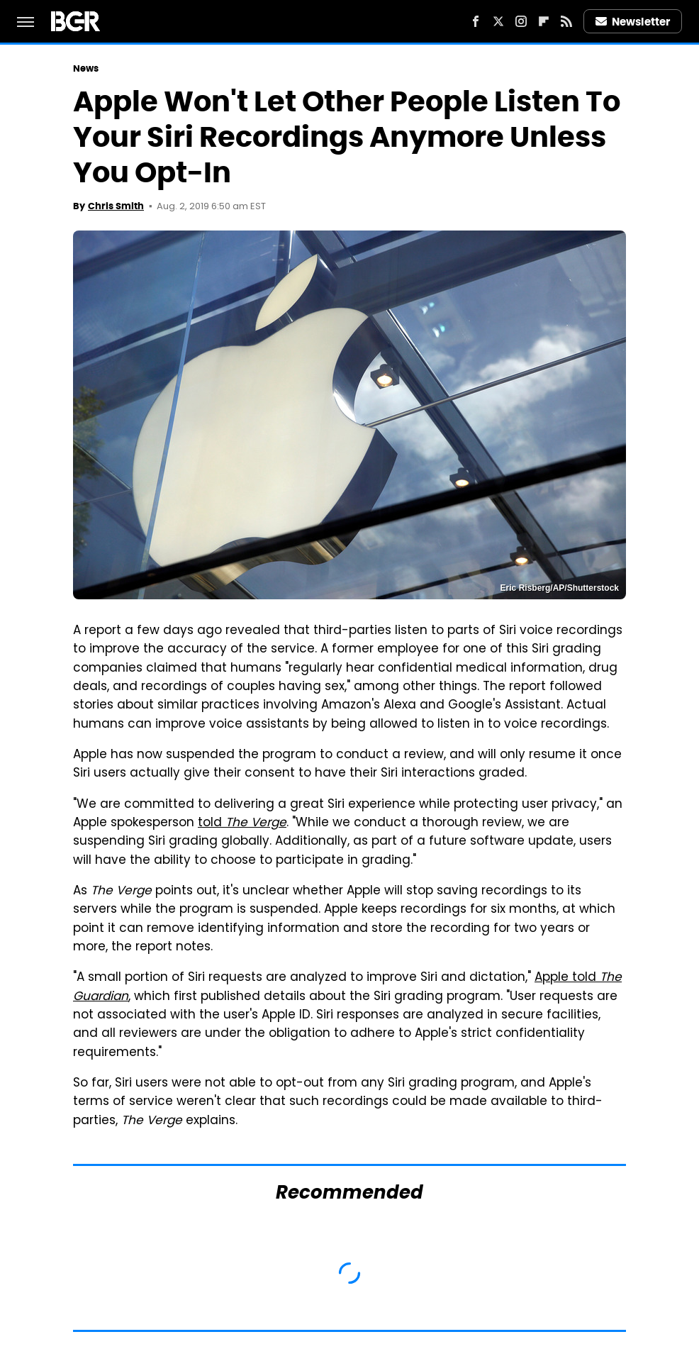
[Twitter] (498, 21)
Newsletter (633, 21)
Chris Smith (116, 206)
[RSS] (566, 21)
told (242, 823)
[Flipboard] (543, 21)
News (86, 68)
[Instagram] (521, 21)
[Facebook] (475, 21)
